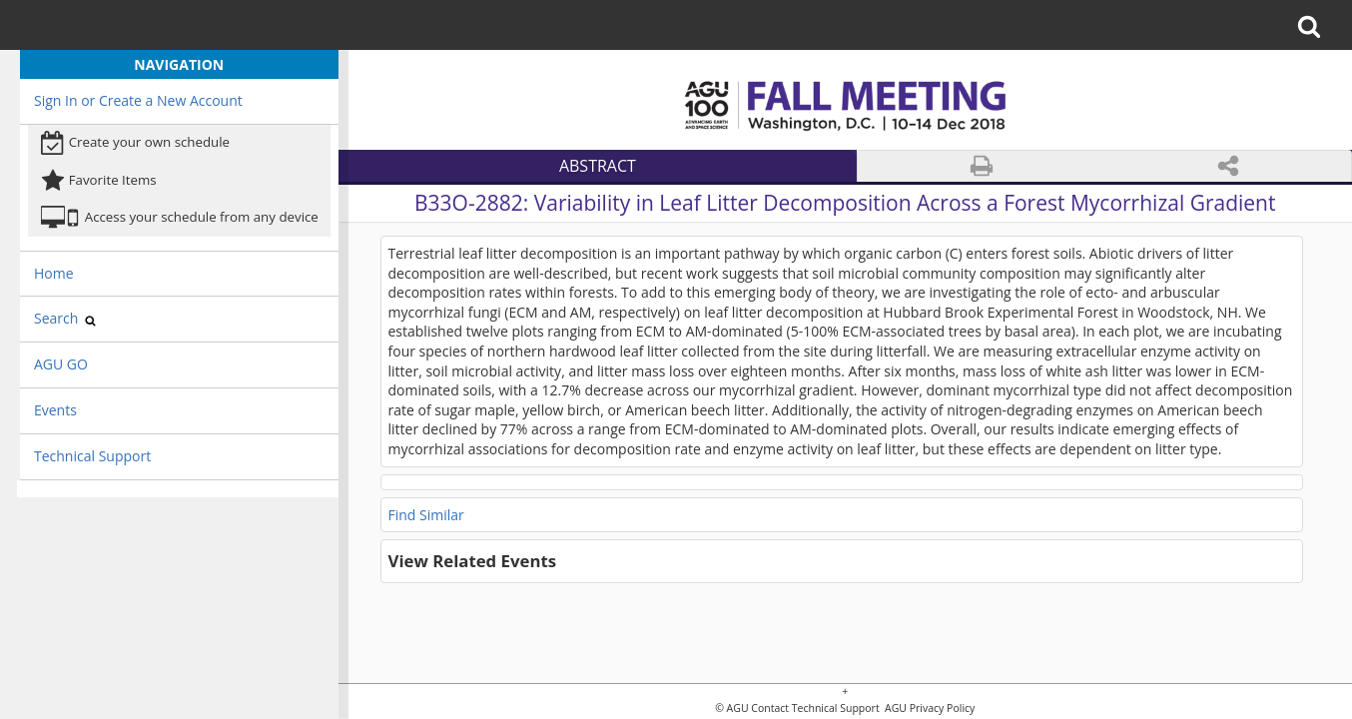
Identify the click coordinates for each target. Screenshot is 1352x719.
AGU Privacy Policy (928, 708)
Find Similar (426, 514)
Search (65, 318)
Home (54, 273)
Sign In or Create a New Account (138, 100)
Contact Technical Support (815, 708)
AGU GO (61, 364)
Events (55, 409)
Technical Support (92, 455)
